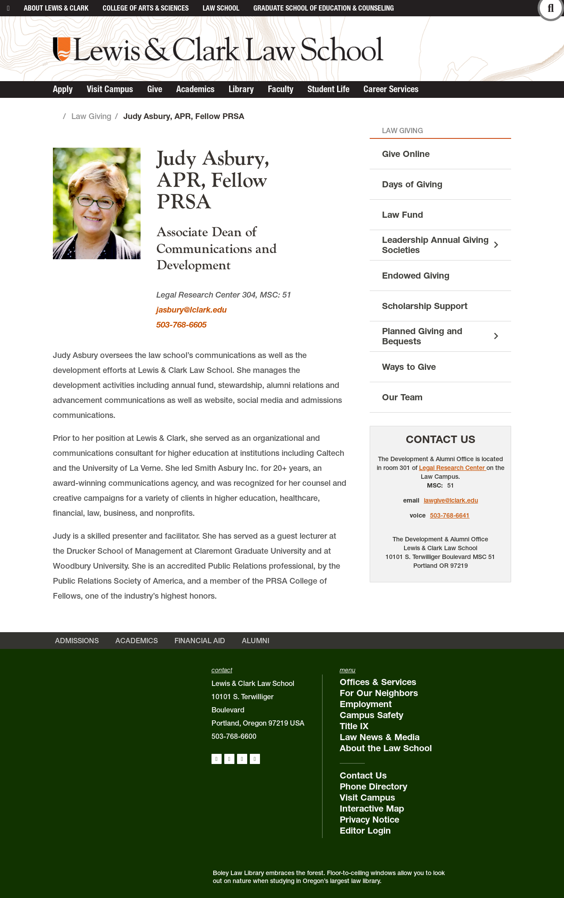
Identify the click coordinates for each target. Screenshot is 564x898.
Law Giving (91, 116)
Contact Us (440, 439)
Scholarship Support (425, 306)
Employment (366, 704)
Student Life (328, 89)
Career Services (391, 89)
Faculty (280, 89)
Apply (63, 89)
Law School (221, 8)
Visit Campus (110, 89)
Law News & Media (379, 737)
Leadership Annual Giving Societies (435, 245)
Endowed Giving (415, 275)
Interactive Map (372, 808)
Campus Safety (371, 715)
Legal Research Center (452, 468)
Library (241, 89)
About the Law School (386, 748)
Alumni (255, 640)
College (146, 8)
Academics (195, 89)
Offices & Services (378, 682)
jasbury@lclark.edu (191, 310)
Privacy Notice (369, 819)
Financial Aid (199, 640)
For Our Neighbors (379, 693)
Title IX (354, 726)
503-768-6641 (450, 515)
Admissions (77, 640)
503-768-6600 (234, 736)
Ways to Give (409, 366)
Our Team (402, 397)
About (56, 8)
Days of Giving (412, 184)
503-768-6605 (181, 325)
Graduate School (323, 8)
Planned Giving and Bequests (422, 336)
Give (154, 89)
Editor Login (365, 830)
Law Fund (402, 214)
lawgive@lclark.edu (451, 500)
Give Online (406, 154)
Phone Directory (373, 786)
